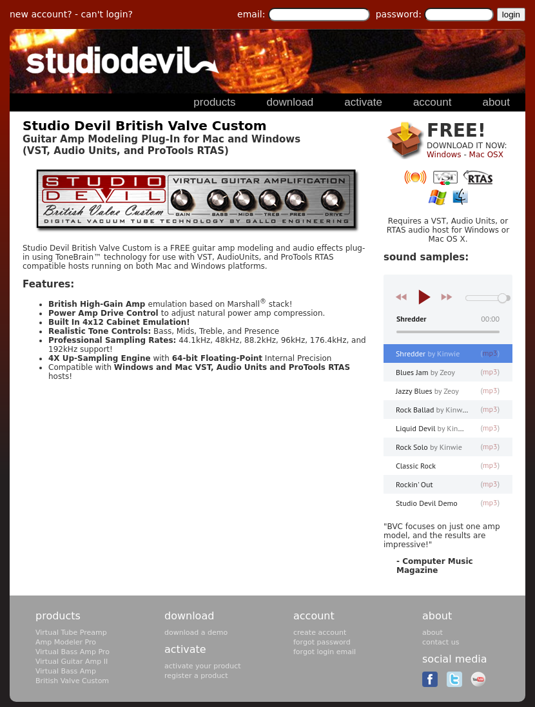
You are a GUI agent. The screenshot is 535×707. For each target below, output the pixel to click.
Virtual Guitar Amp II (71, 661)
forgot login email (324, 652)
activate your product (202, 666)
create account (319, 632)
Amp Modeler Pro (65, 642)
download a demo (196, 632)
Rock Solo (429, 447)
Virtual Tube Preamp (71, 632)
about (437, 616)
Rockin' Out (414, 484)
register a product (196, 676)
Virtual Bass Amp (65, 671)
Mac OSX (486, 154)
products (58, 616)
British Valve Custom (72, 681)
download (189, 616)
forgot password (322, 642)
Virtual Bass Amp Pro (72, 652)
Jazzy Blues (427, 391)
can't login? (107, 14)
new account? (41, 14)
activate (185, 649)
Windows (444, 154)
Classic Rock (416, 465)
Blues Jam (425, 372)
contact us (440, 642)
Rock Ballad (432, 409)
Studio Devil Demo (427, 503)
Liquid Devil (433, 428)
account (314, 616)
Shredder (428, 353)
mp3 (490, 353)
